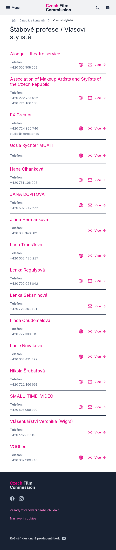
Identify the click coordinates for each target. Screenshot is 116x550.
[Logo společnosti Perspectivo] (22, 488)
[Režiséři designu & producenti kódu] (38, 538)
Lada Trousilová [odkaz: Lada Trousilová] (26, 244)
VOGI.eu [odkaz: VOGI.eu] (18, 446)
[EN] (108, 7)
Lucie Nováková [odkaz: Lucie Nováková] (26, 345)
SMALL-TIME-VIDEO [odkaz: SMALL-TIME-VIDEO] (31, 396)
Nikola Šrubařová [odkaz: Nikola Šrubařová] (27, 371)
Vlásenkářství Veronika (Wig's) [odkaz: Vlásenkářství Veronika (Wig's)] (41, 421)
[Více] (100, 65)
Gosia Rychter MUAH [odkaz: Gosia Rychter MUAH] (31, 145)
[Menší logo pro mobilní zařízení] (58, 10)
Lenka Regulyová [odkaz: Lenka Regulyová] (27, 270)
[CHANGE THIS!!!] (14, 20)
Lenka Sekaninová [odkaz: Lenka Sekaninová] (28, 295)
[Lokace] (32, 20)
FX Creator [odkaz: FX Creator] (21, 114)
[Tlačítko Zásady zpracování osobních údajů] (34, 510)
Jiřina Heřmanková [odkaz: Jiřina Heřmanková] (29, 219)
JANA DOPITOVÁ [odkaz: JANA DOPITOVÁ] (27, 194)
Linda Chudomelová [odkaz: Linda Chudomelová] (30, 320)
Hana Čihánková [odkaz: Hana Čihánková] (26, 169)
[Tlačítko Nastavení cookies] (23, 518)
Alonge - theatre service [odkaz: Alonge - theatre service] (35, 53)
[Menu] (12, 7)
